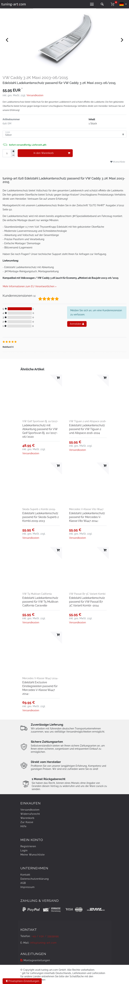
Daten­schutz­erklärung (34, 878)
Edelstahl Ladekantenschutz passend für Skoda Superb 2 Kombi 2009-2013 (40, 517)
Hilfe (23, 826)
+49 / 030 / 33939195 (45, 936)
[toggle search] (102, 4)
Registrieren (28, 846)
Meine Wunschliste (32, 854)
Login (24, 850)
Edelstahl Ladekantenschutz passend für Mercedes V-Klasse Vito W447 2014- (87, 517)
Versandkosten (34, 95)
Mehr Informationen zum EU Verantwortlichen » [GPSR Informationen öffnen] (29, 286)
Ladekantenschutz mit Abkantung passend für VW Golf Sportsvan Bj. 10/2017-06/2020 (40, 431)
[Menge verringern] (13, 155)
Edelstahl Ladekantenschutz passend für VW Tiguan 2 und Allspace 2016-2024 (87, 429)
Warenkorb (27, 818)
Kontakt (25, 874)
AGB (23, 883)
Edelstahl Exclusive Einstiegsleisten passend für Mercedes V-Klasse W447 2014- (40, 688)
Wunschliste (117, 161)
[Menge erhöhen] (13, 151)
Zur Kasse (26, 822)
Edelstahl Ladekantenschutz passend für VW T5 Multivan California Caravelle (40, 601)
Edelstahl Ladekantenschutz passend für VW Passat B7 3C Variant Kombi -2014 (87, 601)
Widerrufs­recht (30, 813)
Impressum (27, 887)
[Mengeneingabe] (7, 153)
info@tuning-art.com (43, 942)
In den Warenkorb (52, 153)
